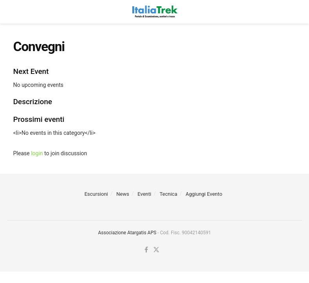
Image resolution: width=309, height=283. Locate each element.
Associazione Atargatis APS (127, 232)
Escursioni (96, 194)
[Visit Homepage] (154, 12)
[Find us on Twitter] (156, 250)
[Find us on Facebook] (146, 250)
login (37, 153)
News (122, 194)
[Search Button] (292, 12)
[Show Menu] (17, 12)
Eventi (144, 194)
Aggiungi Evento (204, 194)
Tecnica (168, 194)
